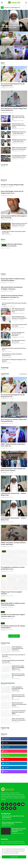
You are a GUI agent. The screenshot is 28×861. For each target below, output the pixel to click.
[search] (26, 2)
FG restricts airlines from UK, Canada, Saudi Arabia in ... (13, 626)
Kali (12, 651)
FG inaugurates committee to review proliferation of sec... (19, 156)
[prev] (23, 8)
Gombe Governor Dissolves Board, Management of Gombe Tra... (12, 296)
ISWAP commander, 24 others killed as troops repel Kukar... (19, 148)
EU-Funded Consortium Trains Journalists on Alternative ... (13, 655)
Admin (3, 234)
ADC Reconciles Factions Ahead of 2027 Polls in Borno (14, 349)
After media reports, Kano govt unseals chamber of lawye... (18, 310)
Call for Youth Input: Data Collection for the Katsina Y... (19, 719)
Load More (14, 636)
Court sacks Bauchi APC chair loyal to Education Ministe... (14, 303)
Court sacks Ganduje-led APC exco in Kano (19, 325)
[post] (14, 21)
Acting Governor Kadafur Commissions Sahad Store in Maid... (14, 232)
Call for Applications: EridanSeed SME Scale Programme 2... (17, 648)
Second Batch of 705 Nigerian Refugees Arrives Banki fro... (14, 360)
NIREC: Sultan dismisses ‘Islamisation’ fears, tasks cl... (20, 56)
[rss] (14, 808)
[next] (26, 8)
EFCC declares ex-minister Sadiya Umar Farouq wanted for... (14, 109)
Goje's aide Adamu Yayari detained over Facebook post (19, 317)
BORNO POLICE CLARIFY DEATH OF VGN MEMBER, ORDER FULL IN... (18, 667)
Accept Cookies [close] (14, 857)
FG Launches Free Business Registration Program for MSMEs (19, 712)
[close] (26, 847)
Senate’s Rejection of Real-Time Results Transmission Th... (12, 354)
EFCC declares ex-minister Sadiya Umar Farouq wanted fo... (6, 57)
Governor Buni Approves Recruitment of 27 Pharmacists (18, 334)
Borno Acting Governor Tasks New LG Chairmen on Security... (12, 823)
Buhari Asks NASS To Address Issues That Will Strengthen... (13, 279)
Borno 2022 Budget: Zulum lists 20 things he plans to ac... (12, 192)
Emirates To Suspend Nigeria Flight (12, 184)
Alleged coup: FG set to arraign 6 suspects (11, 592)
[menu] (2, 2)
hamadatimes (4, 29)
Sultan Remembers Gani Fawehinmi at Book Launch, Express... (19, 125)
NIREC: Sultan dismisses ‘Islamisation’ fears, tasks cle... (18, 117)
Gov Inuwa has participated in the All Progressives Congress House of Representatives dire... (11, 40)
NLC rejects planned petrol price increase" (18, 341)
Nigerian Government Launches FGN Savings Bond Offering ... (19, 704)
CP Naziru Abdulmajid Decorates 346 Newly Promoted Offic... (13, 661)
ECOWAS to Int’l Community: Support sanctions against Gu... (13, 615)
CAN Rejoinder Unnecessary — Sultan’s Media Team (19, 132)
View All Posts (23, 374)
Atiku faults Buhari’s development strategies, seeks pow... (12, 288)
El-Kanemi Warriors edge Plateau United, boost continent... (11, 245)
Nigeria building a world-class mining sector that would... (19, 224)
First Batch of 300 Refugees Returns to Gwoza (12, 7)
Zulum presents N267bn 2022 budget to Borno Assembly (14, 217)
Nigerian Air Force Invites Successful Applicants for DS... (18, 675)
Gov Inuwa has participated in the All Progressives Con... (12, 84)
